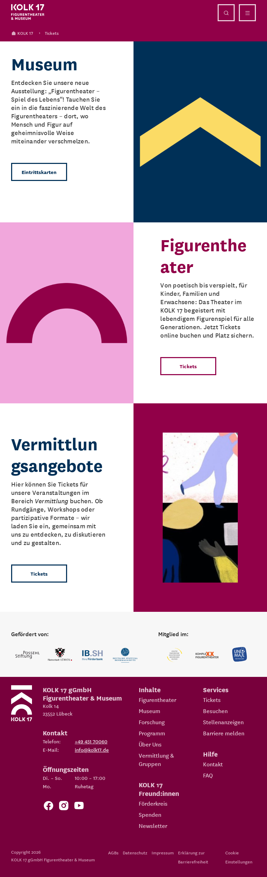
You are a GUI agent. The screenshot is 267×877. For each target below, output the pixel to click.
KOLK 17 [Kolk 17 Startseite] (22, 33)
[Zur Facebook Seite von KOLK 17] (48, 807)
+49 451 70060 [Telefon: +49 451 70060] (91, 741)
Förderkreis (153, 803)
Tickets (52, 33)
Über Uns (150, 744)
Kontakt (213, 764)
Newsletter (153, 825)
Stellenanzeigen (223, 722)
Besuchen (215, 710)
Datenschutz (135, 852)
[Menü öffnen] (247, 12)
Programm (152, 733)
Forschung (152, 722)
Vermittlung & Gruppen (156, 759)
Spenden (150, 814)
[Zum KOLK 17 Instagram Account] (63, 807)
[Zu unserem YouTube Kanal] (78, 807)
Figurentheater (157, 699)
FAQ (208, 775)
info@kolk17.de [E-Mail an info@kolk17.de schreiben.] (92, 749)
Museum (149, 710)
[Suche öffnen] (226, 12)
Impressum (163, 852)
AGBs (113, 852)
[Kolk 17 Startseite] (27, 12)
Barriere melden (223, 733)
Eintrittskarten (39, 172)
